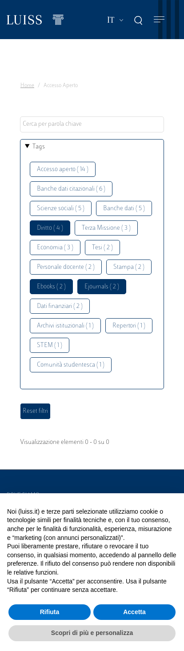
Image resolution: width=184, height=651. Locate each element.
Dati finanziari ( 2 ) (60, 306)
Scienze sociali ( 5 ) (60, 208)
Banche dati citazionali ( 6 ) (71, 189)
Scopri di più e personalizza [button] (92, 632)
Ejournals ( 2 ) (101, 287)
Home (27, 85)
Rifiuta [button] (50, 611)
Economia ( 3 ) (55, 247)
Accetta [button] (134, 611)
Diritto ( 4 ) (50, 228)
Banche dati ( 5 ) (124, 208)
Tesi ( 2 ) (102, 247)
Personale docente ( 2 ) (66, 267)
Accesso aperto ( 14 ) (62, 169)
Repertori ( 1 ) (128, 326)
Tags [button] (38, 147)
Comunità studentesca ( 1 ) (70, 365)
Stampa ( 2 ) (128, 267)
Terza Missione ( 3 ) (106, 228)
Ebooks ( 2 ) (51, 287)
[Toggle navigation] (159, 19)
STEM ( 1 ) (49, 345)
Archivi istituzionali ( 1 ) (65, 326)
